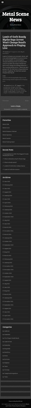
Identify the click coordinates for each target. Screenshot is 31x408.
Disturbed (7, 334)
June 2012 (7, 287)
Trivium (6, 370)
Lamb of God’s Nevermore (12, 169)
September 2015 (8, 217)
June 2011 (7, 312)
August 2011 (7, 308)
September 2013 (8, 245)
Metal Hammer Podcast (9, 131)
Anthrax (6, 331)
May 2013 (7, 252)
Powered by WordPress (15, 401)
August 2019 (7, 192)
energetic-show (8, 90)
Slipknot (6, 363)
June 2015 (7, 224)
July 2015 (7, 220)
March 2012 (7, 294)
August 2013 (7, 248)
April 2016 (7, 202)
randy (5, 91)
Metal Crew (6, 128)
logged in (13, 109)
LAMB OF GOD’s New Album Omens (14, 166)
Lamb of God (8, 341)
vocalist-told (12, 92)
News (12, 85)
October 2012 (8, 273)
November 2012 (8, 269)
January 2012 (8, 298)
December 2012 (8, 266)
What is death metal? (10, 162)
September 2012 (8, 276)
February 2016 (8, 206)
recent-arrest (20, 91)
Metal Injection (7, 135)
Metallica (7, 352)
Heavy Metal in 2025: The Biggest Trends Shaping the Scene (15, 154)
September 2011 (8, 305)
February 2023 (8, 185)
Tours (6, 366)
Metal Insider (7, 138)
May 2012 (7, 291)
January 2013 (8, 262)
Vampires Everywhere (11, 373)
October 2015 (8, 213)
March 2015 (7, 227)
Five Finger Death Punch (11, 338)
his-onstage (21, 90)
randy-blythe (12, 91)
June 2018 (7, 199)
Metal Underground (8, 142)
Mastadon (7, 345)
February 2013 (8, 259)
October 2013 (8, 241)
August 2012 (7, 280)
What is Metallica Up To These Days (14, 159)
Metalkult (5, 53)
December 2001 (8, 319)
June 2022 (7, 188)
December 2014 (8, 231)
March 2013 (7, 255)
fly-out (16, 90)
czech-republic (19, 88)
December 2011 (8, 301)
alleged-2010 (14, 87)
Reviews (7, 359)
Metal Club (6, 124)
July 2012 (7, 284)
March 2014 (7, 234)
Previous (6, 100)
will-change (20, 92)
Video (6, 377)
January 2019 (8, 195)
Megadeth (7, 348)
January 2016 (8, 209)
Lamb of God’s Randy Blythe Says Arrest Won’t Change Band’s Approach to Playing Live (15, 79)
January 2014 (8, 238)
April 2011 (7, 315)
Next (26, 100)
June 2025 (7, 181)
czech (12, 88)
